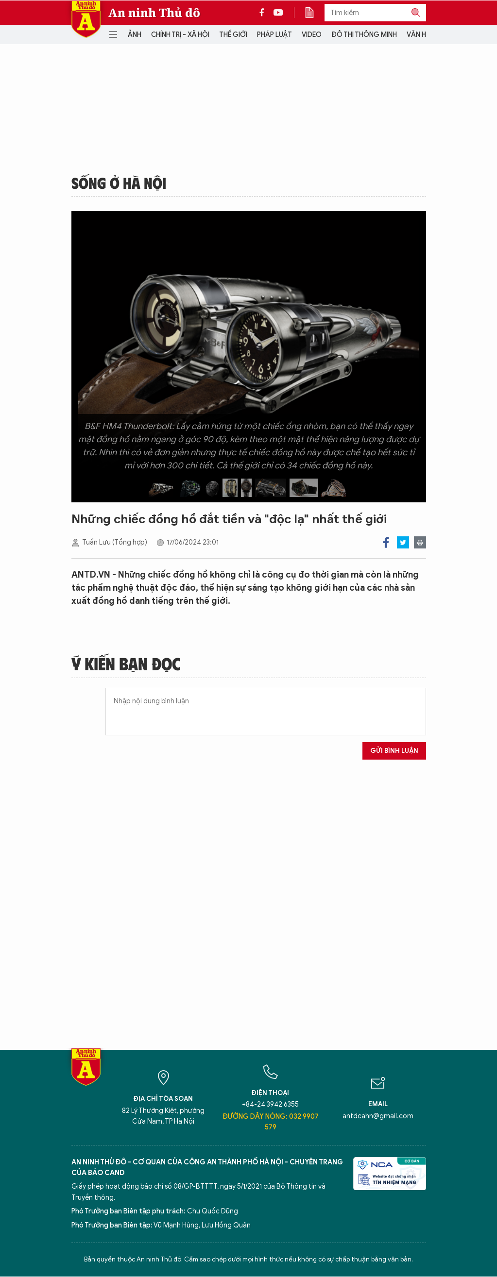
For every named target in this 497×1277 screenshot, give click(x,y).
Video (312, 35)
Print (420, 542)
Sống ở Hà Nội (118, 182)
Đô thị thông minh (364, 35)
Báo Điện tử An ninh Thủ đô (86, 19)
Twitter (403, 542)
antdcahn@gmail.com (378, 1116)
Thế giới (233, 35)
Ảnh (134, 35)
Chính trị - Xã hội (180, 35)
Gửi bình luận (394, 750)
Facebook (386, 542)
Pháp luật (274, 35)
